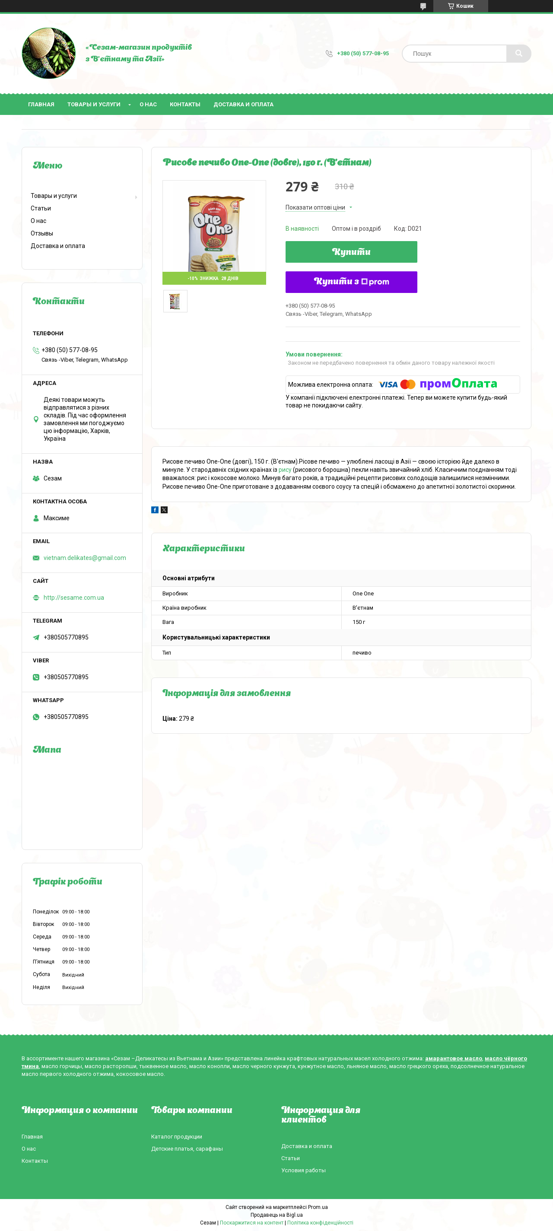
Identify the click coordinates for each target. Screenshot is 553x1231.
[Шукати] (518, 54)
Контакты (185, 104)
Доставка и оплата (243, 104)
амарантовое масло (453, 1058)
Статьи (41, 208)
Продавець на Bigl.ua (277, 1215)
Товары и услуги (94, 104)
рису (285, 469)
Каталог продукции (176, 1136)
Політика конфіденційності (320, 1223)
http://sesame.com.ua (74, 597)
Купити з (351, 282)
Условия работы (303, 1170)
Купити (351, 252)
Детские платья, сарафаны (187, 1148)
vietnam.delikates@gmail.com (85, 557)
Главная (41, 104)
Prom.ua (318, 1207)
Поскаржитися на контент (251, 1223)
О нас (148, 104)
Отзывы (42, 233)
